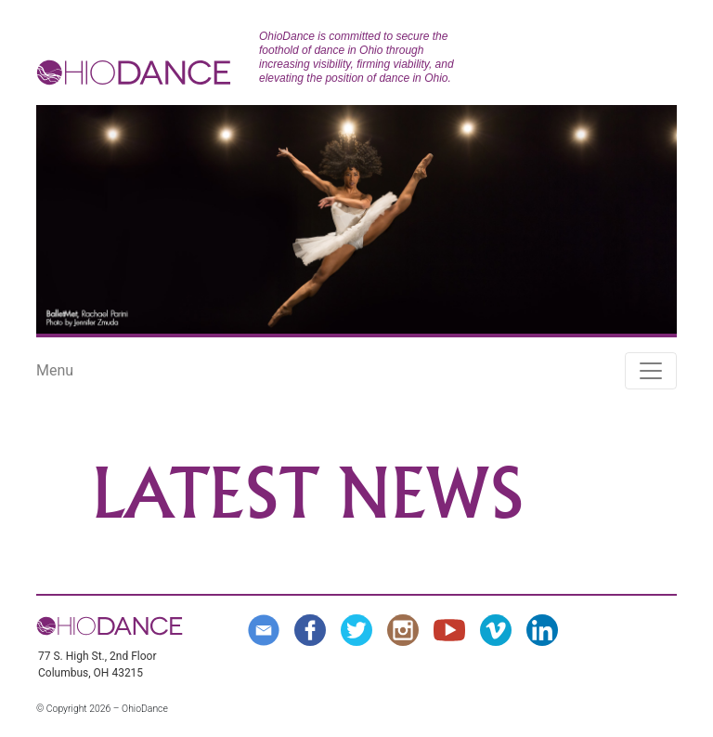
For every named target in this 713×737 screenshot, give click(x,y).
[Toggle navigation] (651, 370)
